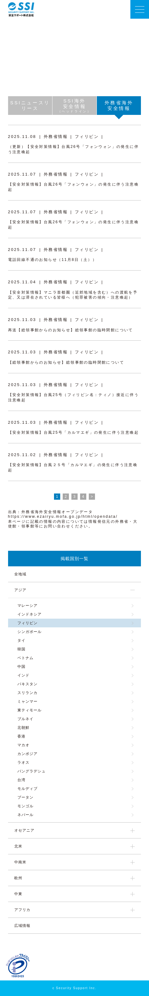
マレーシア (27, 605)
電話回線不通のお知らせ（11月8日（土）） (52, 259)
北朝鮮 (23, 727)
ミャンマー (27, 701)
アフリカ (22, 910)
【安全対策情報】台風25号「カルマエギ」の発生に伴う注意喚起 (73, 432)
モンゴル (25, 806)
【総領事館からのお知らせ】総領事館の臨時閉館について (66, 362)
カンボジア (27, 754)
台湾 (21, 780)
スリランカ (27, 693)
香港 (21, 736)
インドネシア (29, 614)
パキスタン (27, 684)
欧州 (18, 878)
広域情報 (22, 925)
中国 (21, 666)
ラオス (23, 762)
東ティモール (29, 710)
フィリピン (27, 623)
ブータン (25, 797)
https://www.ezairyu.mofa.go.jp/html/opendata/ (63, 516)
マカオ (23, 745)
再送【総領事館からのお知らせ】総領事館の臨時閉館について (70, 330)
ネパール (25, 815)
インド (23, 675)
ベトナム (25, 658)
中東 (18, 894)
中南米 (20, 862)
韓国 (21, 649)
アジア (20, 590)
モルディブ (27, 788)
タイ (21, 640)
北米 (18, 846)
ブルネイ (25, 719)
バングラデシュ (31, 771)
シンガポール (29, 632)
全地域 (20, 574)
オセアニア (24, 830)
